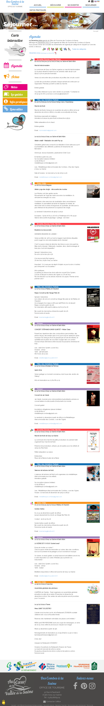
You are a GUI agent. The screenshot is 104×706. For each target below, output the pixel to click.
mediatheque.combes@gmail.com (50, 177)
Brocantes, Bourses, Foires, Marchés (48, 59)
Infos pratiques (15, 101)
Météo (11, 87)
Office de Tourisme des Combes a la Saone (31, 705)
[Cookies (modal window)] (3, 702)
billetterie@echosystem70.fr (48, 358)
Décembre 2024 (42, 53)
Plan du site (90, 705)
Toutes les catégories (79, 49)
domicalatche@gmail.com (47, 130)
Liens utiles (13, 108)
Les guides (13, 94)
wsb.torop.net (82, 705)
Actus (11, 76)
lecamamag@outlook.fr (47, 317)
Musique (39, 323)
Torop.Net (64, 705)
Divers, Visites (40, 183)
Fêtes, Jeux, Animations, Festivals (46, 100)
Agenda (13, 65)
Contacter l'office (52, 701)
